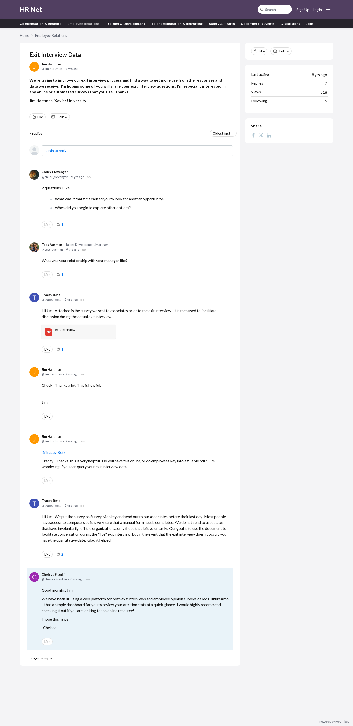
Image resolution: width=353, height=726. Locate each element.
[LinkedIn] (269, 135)
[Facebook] (253, 135)
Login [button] (317, 9)
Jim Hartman (51, 64)
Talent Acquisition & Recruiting (177, 24)
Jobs (310, 24)
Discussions (290, 24)
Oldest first (221, 133)
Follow (62, 117)
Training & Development (125, 24)
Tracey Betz (51, 295)
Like (40, 117)
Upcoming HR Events (258, 24)
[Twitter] (261, 135)
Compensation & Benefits (40, 24)
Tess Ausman (52, 245)
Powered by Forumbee (334, 721)
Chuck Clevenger (55, 172)
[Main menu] (328, 9)
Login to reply (56, 150)
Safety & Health (222, 24)
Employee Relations (83, 24)
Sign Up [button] (302, 9)
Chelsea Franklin (54, 574)
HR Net (31, 9)
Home (24, 35)
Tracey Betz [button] (55, 452)
